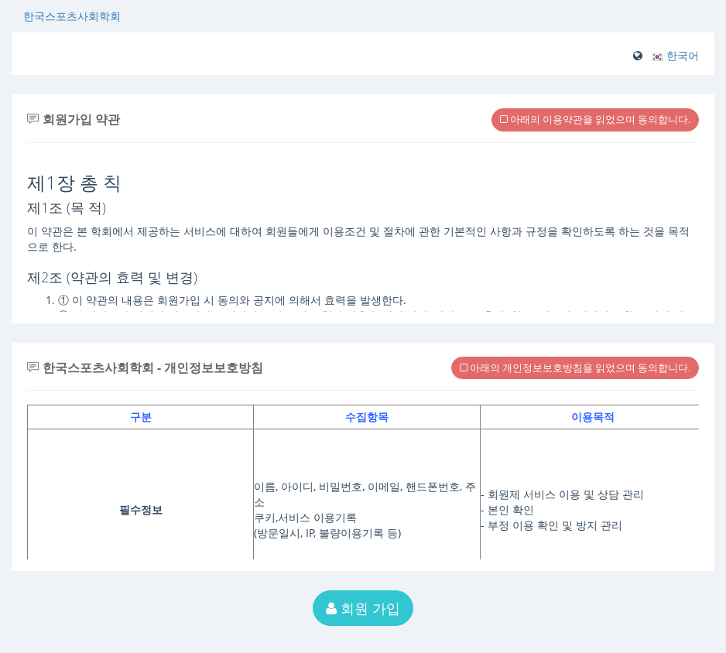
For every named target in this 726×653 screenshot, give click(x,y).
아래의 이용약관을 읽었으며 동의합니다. (595, 119)
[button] (675, 55)
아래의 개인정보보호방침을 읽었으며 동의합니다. (575, 367)
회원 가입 (363, 608)
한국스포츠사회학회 (72, 16)
